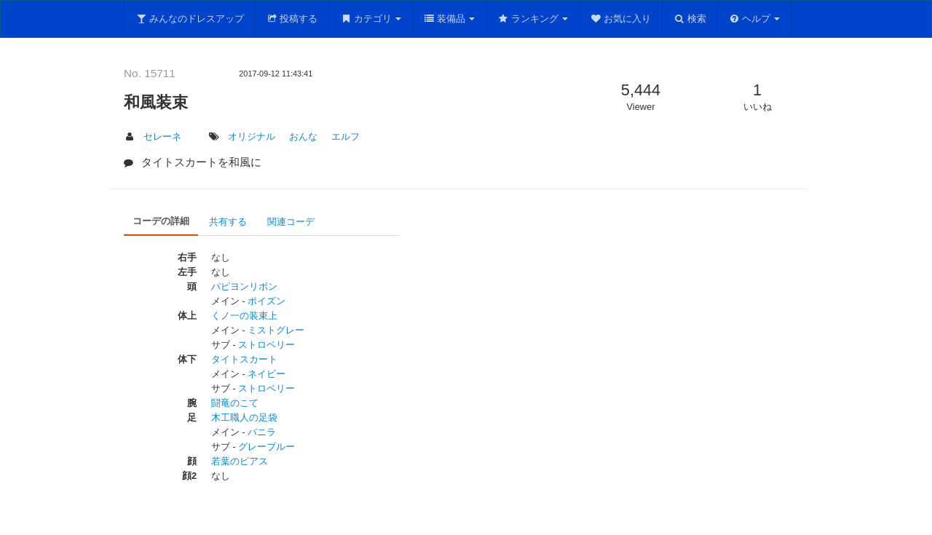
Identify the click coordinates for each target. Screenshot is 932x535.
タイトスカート (244, 359)
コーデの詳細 (161, 220)
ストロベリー (266, 344)
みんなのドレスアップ (189, 18)
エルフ (345, 136)
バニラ (262, 432)
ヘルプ (755, 18)
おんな (303, 136)
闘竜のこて (234, 402)
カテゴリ (370, 18)
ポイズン (266, 301)
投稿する (292, 18)
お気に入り (621, 18)
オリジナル (251, 136)
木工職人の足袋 (244, 417)
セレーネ (162, 136)
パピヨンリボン (244, 286)
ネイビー (266, 373)
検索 (690, 18)
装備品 (449, 18)
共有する (228, 221)
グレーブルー (266, 446)
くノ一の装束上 (244, 315)
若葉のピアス (239, 461)
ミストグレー (276, 330)
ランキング (532, 18)
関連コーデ (291, 221)
